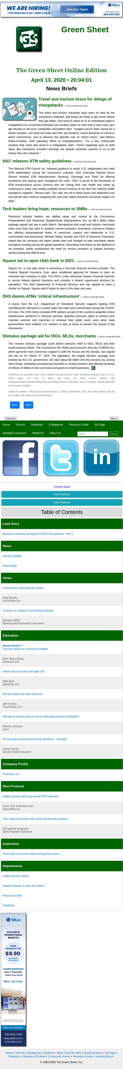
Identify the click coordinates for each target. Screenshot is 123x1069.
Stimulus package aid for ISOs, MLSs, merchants (49, 336)
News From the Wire (69, 1053)
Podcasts (13, 1056)
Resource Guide (79, 424)
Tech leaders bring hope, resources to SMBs (45, 208)
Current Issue (62, 486)
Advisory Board (104, 1056)
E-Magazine (56, 424)
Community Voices (59, 1056)
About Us (55, 433)
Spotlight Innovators (14, 433)
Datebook (37, 424)
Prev (15, 405)
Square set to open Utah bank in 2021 (38, 260)
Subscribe (10, 418)
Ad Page (100, 424)
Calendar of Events (33, 1056)
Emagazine (34, 1053)
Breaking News (93, 1053)
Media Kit (38, 433)
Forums (20, 424)
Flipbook (49, 1053)
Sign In (114, 418)
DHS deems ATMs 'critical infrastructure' (41, 296)
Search (114, 434)
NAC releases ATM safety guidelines (37, 161)
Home (6, 424)
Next (28, 405)
